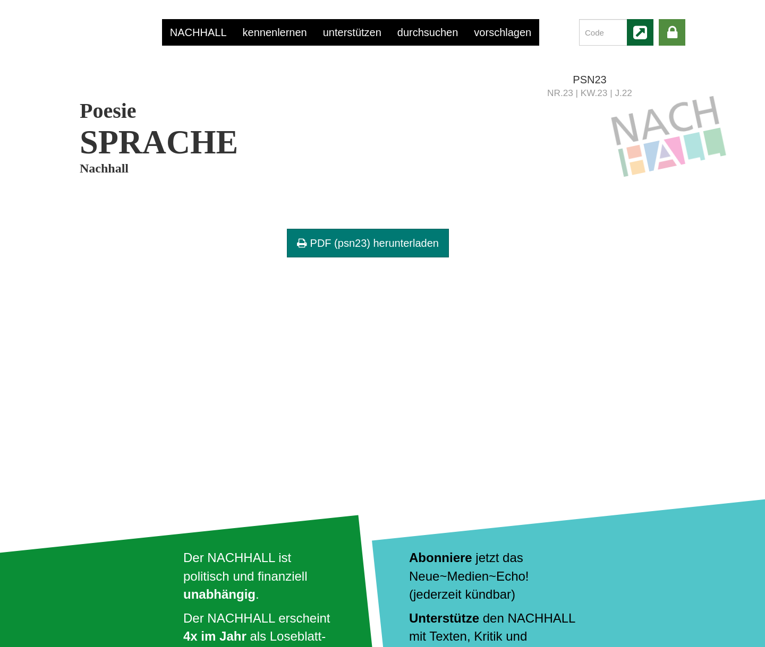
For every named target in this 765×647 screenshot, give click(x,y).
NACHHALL (198, 32)
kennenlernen (275, 32)
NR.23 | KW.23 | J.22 (589, 93)
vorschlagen (502, 32)
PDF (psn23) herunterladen (368, 243)
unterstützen (352, 32)
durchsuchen (427, 32)
